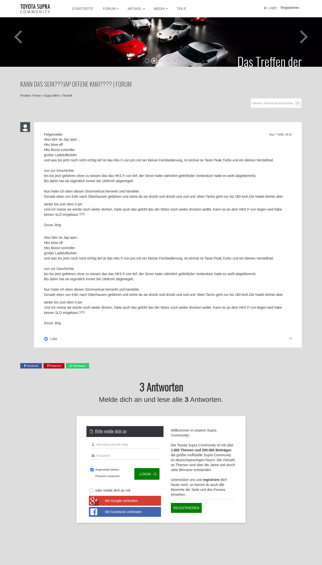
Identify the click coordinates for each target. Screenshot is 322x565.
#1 (290, 338)
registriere (211, 480)
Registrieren (290, 8)
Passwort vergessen (107, 476)
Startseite (82, 9)
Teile (181, 9)
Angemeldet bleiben (107, 469)
